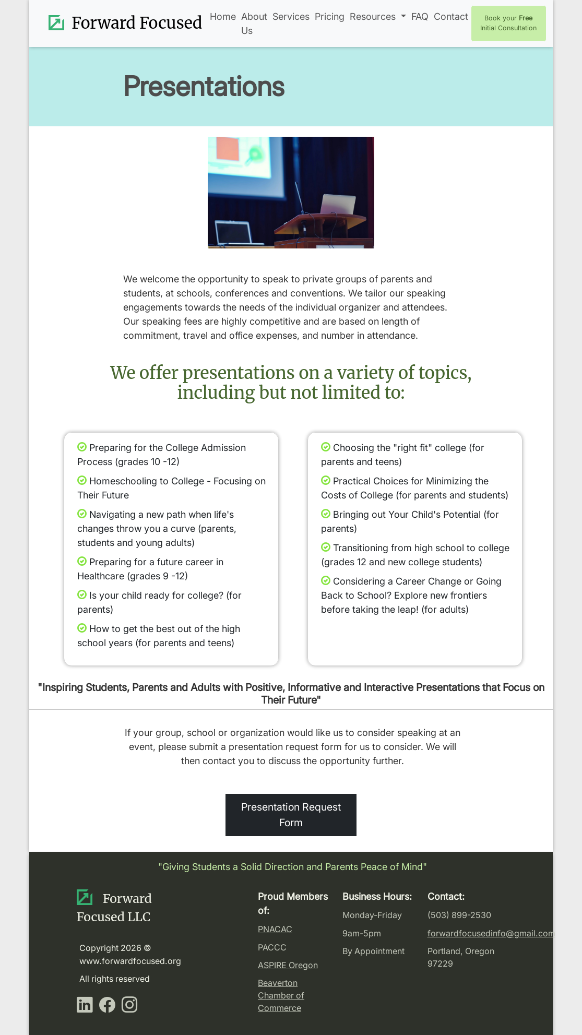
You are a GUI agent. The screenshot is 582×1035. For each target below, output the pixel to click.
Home (223, 16)
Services (291, 16)
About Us (254, 23)
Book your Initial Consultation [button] (508, 23)
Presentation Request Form (291, 815)
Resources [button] (374, 16)
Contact (451, 16)
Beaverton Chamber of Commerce (281, 995)
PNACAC (275, 929)
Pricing (330, 16)
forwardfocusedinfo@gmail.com (491, 933)
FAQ (420, 16)
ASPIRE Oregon (288, 965)
